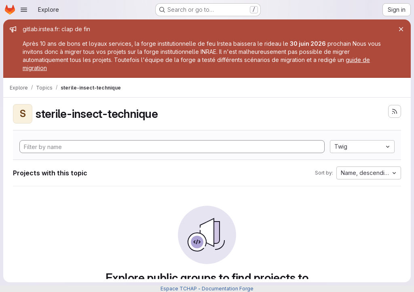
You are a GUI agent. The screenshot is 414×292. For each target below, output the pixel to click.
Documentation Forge (227, 289)
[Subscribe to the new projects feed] (394, 111)
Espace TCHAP (179, 289)
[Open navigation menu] (23, 9)
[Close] (401, 29)
